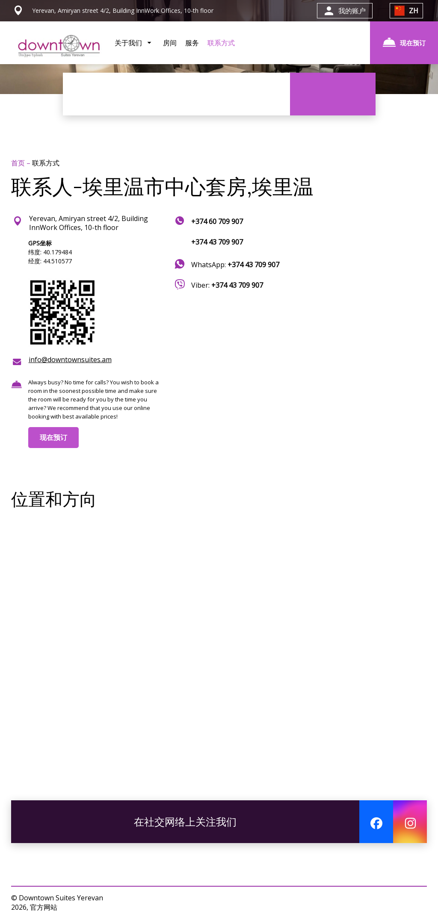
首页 (19, 163)
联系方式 (221, 42)
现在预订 (53, 437)
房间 (170, 42)
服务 (192, 42)
